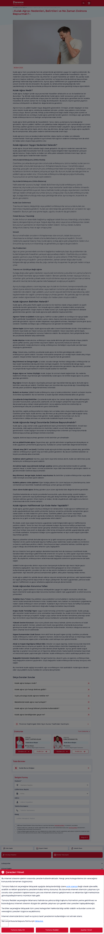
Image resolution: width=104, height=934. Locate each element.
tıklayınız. (39, 921)
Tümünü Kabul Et (18, 930)
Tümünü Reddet (52, 930)
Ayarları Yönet (86, 930)
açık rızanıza (72, 886)
